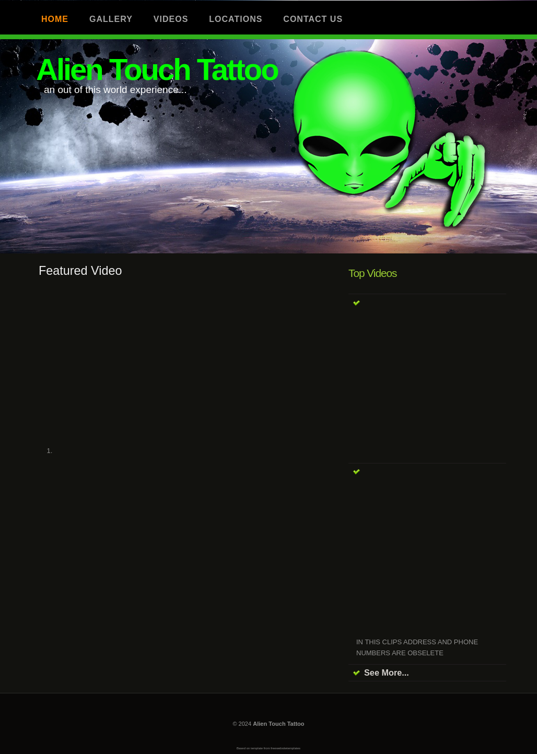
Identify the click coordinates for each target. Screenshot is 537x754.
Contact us (313, 19)
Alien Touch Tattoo (157, 69)
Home (54, 19)
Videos (171, 19)
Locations (235, 19)
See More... (386, 672)
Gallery (111, 19)
